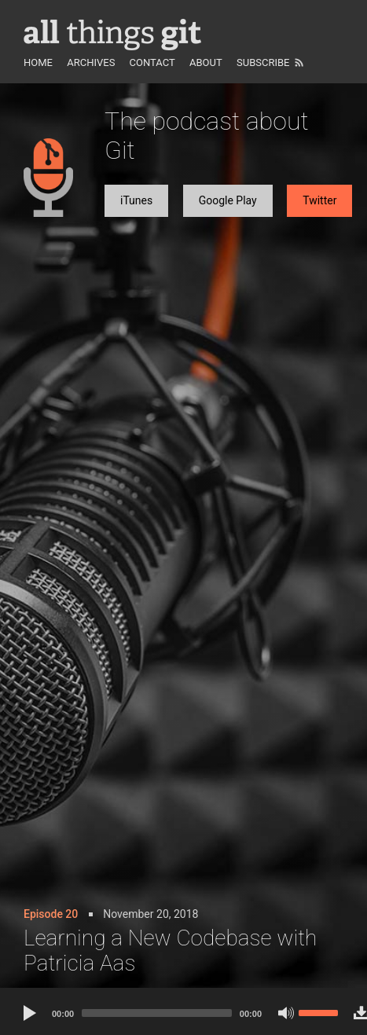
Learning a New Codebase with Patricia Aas (170, 950)
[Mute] (286, 1013)
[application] (181, 1011)
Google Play (228, 200)
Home (38, 62)
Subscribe (263, 62)
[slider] (157, 1013)
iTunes (136, 200)
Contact (152, 62)
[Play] (31, 1013)
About (205, 62)
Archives (91, 62)
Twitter (319, 200)
